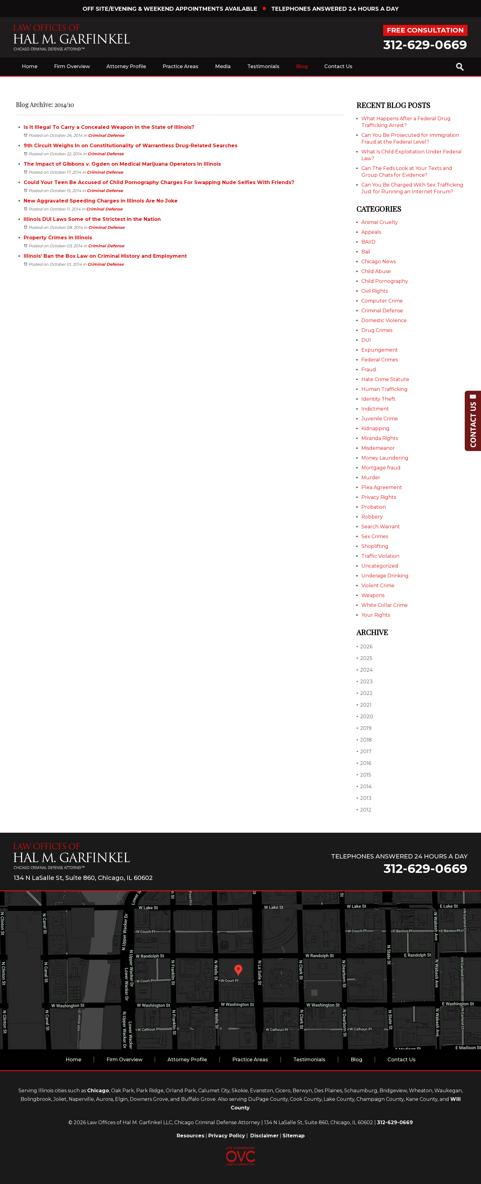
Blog (302, 66)
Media (223, 66)
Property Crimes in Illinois (58, 238)
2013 (363, 798)
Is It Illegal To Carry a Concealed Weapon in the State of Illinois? (109, 127)
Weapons (372, 595)
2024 (364, 670)
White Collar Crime (384, 605)
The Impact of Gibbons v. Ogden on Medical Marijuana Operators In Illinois (122, 164)
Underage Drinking (385, 576)
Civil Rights (374, 291)
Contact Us (338, 66)
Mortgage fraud (381, 468)
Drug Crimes (376, 330)
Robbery (372, 517)
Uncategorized (379, 566)
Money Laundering (384, 458)
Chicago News (378, 261)
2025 (364, 658)
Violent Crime (377, 585)
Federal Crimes (379, 360)
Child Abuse (376, 271)
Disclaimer (264, 1136)
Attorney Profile (126, 66)
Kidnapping (375, 428)
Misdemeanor (378, 448)
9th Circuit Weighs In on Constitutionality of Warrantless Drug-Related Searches (130, 145)
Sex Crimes (374, 536)
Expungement (379, 350)
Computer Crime (382, 301)
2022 (364, 693)
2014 (363, 786)
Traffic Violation (380, 556)
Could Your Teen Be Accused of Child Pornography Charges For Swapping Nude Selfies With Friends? (159, 182)
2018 (364, 740)
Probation (373, 507)
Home (29, 66)
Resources (190, 1136)
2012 (363, 810)
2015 (363, 775)
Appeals (371, 232)
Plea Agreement (381, 487)
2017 (363, 751)
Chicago (98, 1090)
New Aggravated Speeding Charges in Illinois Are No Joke (101, 201)
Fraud (368, 369)
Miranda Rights (379, 438)
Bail (365, 252)
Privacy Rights (378, 497)
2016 (363, 763)
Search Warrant (380, 527)
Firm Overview (72, 66)
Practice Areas (180, 66)
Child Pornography (384, 281)
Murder (370, 477)
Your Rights (375, 615)
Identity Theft (378, 399)
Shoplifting (374, 546)
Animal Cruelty (379, 222)
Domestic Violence (384, 320)
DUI (366, 340)
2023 (364, 681)
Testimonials (263, 66)
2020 (364, 716)
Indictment (375, 409)
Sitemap (294, 1136)
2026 (364, 646)
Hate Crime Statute (385, 379)
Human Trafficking (384, 389)
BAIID (368, 242)
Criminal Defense (106, 135)
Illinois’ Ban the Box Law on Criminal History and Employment (105, 256)
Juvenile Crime (379, 419)
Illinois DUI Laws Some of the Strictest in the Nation (92, 219)
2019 (363, 728)
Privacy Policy (226, 1136)
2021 (363, 705)
